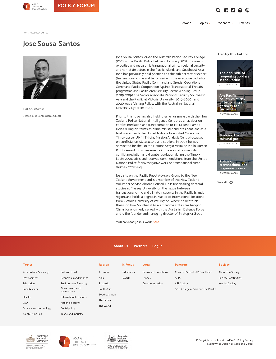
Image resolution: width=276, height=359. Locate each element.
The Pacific (105, 301)
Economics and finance (74, 278)
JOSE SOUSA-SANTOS (228, 84)
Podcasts (223, 23)
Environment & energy (74, 284)
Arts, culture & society (35, 273)
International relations (73, 297)
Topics (203, 23)
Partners (140, 246)
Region (104, 265)
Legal (146, 265)
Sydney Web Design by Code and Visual (230, 344)
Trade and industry (72, 314)
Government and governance (71, 290)
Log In (157, 246)
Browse (186, 23)
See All (222, 182)
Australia (104, 273)
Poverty (126, 278)
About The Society (229, 273)
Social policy (68, 309)
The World (105, 306)
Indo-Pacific (129, 273)
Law (25, 303)
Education (29, 284)
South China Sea (32, 314)
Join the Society (227, 284)
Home (25, 32)
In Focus (128, 265)
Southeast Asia (107, 295)
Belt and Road (69, 273)
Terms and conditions (155, 273)
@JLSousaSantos (34, 109)
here (156, 222)
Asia (101, 278)
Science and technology (37, 309)
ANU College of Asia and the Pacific (195, 289)
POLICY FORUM (93, 13)
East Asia (104, 284)
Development (30, 278)
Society (224, 265)
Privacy (147, 278)
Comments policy (153, 284)
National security (70, 303)
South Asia (105, 289)
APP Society (181, 284)
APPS (178, 278)
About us (121, 246)
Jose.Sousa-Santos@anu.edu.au (43, 116)
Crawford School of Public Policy (193, 273)
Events (244, 23)
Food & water (30, 289)
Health (27, 297)
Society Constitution (230, 278)
